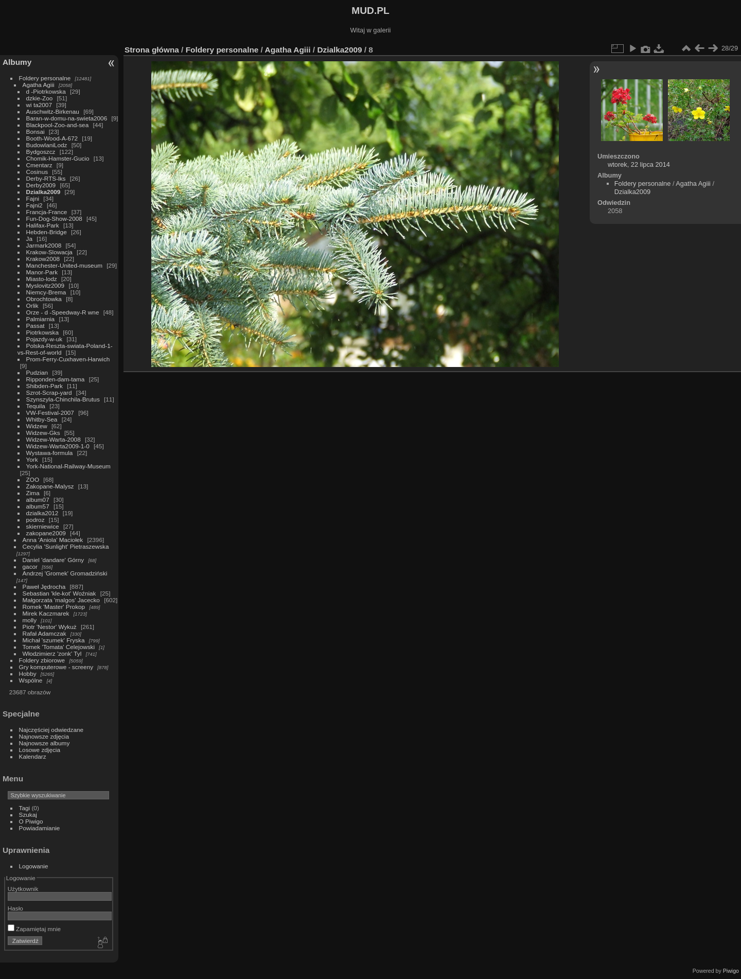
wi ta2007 (39, 104)
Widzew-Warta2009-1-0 (58, 446)
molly (30, 620)
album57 (37, 506)
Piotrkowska (42, 332)
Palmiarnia (40, 319)
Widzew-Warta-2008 (53, 439)
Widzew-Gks (43, 432)
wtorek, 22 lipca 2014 (639, 164)
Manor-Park (42, 272)
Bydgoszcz (41, 151)
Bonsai (35, 131)
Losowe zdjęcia (39, 749)
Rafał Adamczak (44, 633)
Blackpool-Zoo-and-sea (57, 124)
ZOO (33, 479)
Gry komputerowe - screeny (56, 666)
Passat (35, 325)
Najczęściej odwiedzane (51, 729)
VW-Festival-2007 (50, 412)
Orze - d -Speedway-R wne (62, 312)
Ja (29, 238)
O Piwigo (31, 821)
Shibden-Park (44, 385)
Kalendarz (32, 756)
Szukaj (28, 814)
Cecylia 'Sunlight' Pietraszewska (66, 546)
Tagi (24, 808)
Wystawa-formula (49, 452)
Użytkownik (23, 888)
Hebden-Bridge (46, 232)
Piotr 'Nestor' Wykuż (50, 626)
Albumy (17, 62)
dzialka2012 (42, 513)
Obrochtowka (44, 298)
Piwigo (731, 971)
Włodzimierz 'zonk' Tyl (52, 653)
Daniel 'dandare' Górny (53, 559)
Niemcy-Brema (46, 292)
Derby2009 (41, 185)
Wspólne (31, 680)
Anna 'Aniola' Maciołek (53, 539)
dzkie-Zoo (39, 98)
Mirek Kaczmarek (46, 613)
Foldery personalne (45, 78)
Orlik (32, 305)
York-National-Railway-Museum (68, 466)
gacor (30, 566)
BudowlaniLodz (46, 145)
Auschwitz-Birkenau (52, 111)
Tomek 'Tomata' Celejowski (59, 646)
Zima (33, 493)
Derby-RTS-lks (46, 178)
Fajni (33, 198)
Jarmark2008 (44, 245)
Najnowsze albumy (44, 743)
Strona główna (152, 49)
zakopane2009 (46, 533)
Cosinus (37, 171)
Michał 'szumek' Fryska (54, 640)
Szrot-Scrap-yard (49, 392)
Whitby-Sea (42, 419)
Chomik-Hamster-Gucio (58, 158)
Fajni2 (34, 205)
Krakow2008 (43, 258)
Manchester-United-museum (64, 265)
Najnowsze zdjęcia (44, 736)
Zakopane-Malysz (50, 486)
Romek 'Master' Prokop (54, 606)
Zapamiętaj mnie (34, 928)
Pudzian (37, 372)
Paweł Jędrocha (44, 586)
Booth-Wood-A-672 (52, 138)
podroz (35, 519)
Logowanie (33, 866)
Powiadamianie (39, 828)
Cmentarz (39, 165)
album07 (37, 499)
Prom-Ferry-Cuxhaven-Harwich (68, 359)
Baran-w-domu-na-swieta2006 (67, 118)
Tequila (35, 406)
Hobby (28, 673)
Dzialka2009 (43, 191)
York (32, 459)
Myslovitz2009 (45, 285)
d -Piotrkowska (46, 91)
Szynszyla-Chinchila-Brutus (63, 399)
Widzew (36, 426)
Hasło (15, 908)
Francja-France (46, 211)
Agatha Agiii (39, 84)
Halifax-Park (42, 225)
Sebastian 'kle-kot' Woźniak (59, 593)
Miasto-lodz (41, 278)
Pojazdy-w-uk (44, 339)
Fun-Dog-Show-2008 (54, 218)
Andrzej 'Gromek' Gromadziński (65, 573)
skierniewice (42, 526)
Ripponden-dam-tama (55, 379)
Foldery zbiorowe (42, 660)
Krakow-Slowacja (49, 252)
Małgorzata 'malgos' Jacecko (61, 600)
